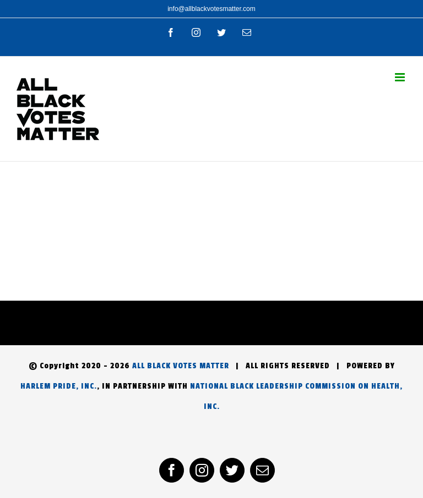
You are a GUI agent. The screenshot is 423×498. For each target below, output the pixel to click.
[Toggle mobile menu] (400, 77)
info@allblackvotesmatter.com (211, 9)
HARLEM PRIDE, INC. (58, 386)
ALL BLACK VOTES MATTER (180, 365)
